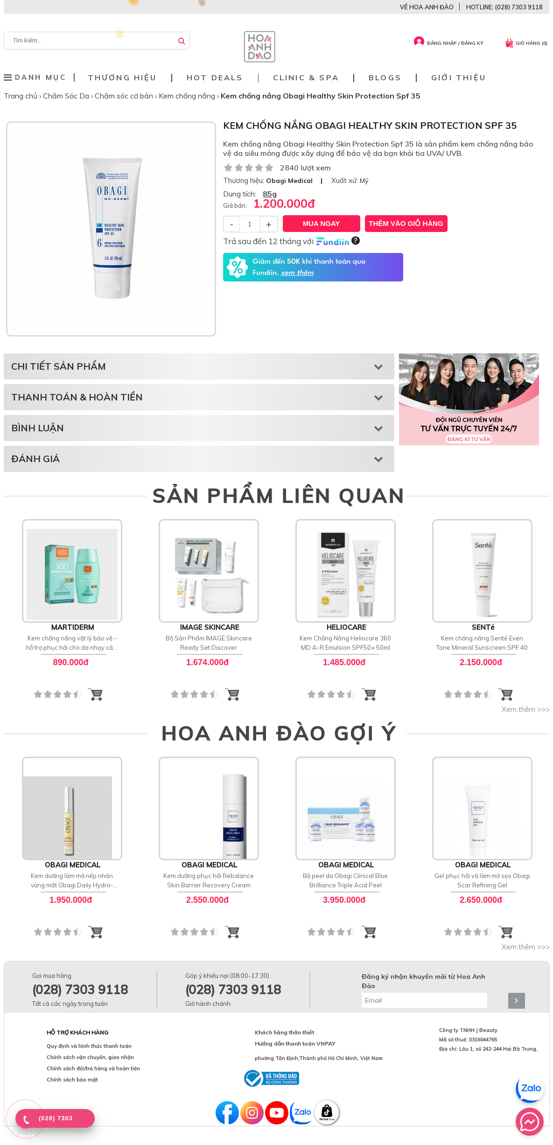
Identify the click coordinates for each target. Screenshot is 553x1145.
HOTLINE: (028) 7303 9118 (504, 7)
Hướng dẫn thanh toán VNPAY (295, 1043)
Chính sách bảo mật (72, 1079)
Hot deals (215, 77)
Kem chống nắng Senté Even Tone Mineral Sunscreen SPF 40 (482, 642)
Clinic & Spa (306, 77)
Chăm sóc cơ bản (125, 95)
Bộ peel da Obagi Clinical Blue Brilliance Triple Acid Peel (345, 880)
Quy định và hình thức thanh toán (89, 1046)
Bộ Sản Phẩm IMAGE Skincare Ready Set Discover (209, 642)
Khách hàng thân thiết (284, 1032)
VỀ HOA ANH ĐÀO (427, 7)
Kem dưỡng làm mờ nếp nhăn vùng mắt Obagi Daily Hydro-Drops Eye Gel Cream (72, 881)
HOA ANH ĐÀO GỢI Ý (279, 732)
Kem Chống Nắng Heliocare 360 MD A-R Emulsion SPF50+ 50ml (345, 642)
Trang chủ (21, 95)
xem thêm (296, 273)
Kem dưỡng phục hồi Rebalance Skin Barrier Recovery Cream (208, 880)
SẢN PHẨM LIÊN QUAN (279, 495)
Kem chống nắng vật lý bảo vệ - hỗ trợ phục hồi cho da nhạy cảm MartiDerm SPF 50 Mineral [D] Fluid (72, 643)
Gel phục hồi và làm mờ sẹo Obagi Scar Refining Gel (482, 880)
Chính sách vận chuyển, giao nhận (90, 1057)
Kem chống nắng (188, 95)
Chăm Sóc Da (67, 95)
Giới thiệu (458, 77)
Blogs (385, 77)
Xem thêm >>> (526, 709)
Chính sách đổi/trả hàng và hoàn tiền (93, 1068)
